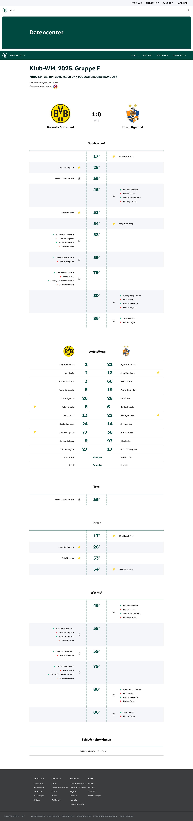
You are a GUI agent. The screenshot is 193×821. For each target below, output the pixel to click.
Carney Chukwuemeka (61, 281)
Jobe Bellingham (66, 168)
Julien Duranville (63, 258)
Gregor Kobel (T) (66, 365)
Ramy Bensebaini (66, 390)
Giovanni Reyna (64, 273)
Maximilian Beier (63, 235)
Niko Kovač (69, 458)
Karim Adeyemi (67, 262)
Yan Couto (69, 373)
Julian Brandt (65, 243)
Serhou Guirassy (66, 285)
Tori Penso (53, 83)
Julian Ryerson (67, 399)
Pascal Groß (68, 277)
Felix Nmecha (68, 213)
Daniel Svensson (62, 179)
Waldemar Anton (66, 382)
